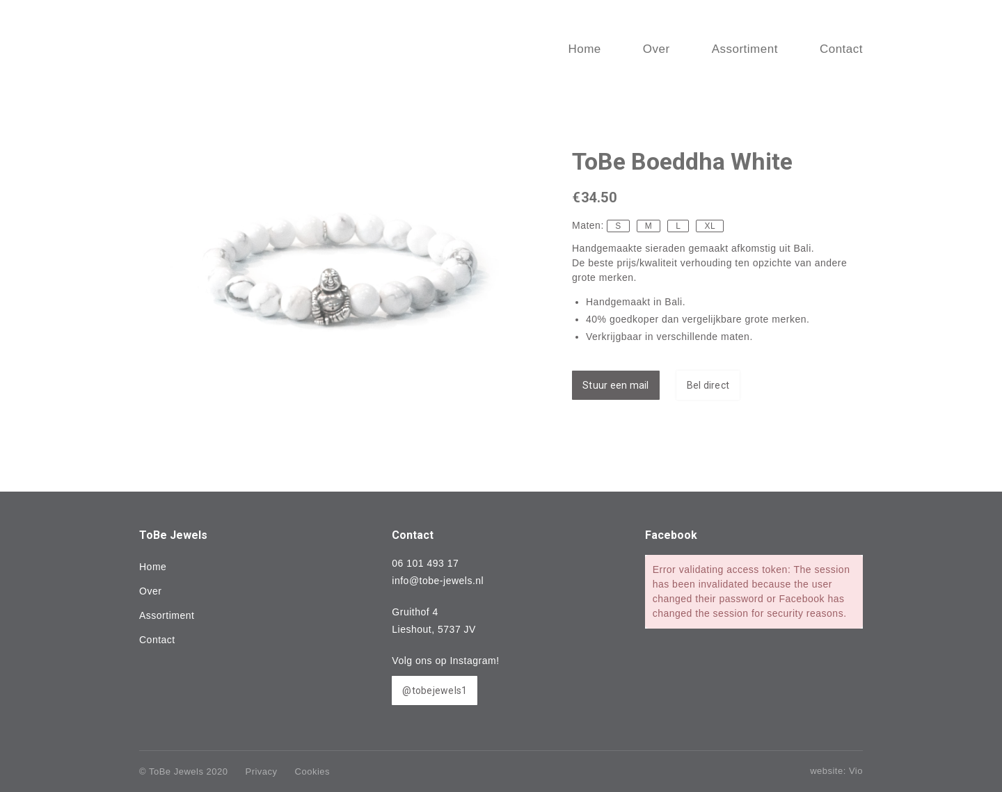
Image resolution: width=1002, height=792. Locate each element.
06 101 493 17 (425, 563)
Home (152, 566)
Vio (856, 771)
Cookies (312, 771)
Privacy (261, 771)
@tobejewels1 (434, 690)
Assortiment (166, 615)
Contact (157, 639)
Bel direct (708, 385)
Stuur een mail (615, 385)
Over (150, 591)
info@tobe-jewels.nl (438, 580)
